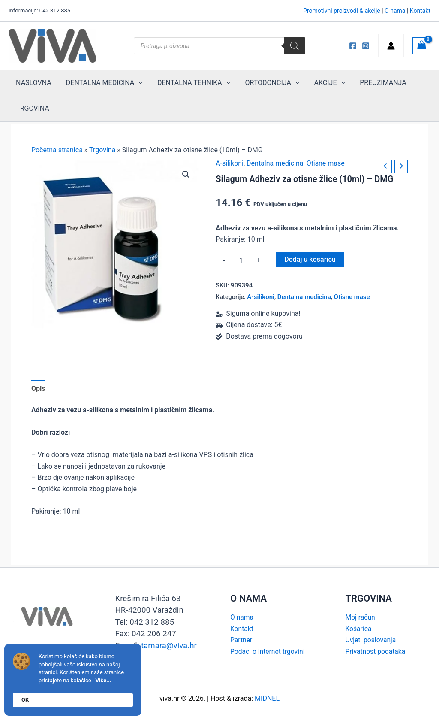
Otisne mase (326, 163)
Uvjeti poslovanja (371, 640)
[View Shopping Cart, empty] (421, 45)
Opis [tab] (38, 388)
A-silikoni (230, 163)
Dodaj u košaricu (309, 259)
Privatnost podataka (376, 651)
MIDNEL (267, 698)
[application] (136, 83)
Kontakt (420, 10)
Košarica (359, 629)
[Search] (294, 45)
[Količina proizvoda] (241, 260)
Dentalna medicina (275, 163)
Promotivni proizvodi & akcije (341, 10)
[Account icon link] (391, 46)
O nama (395, 10)
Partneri (242, 640)
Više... (103, 680)
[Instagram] (366, 46)
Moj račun (361, 617)
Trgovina (102, 150)
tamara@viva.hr (169, 645)
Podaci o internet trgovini (268, 651)
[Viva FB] (353, 46)
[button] (186, 174)
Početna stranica (57, 150)
